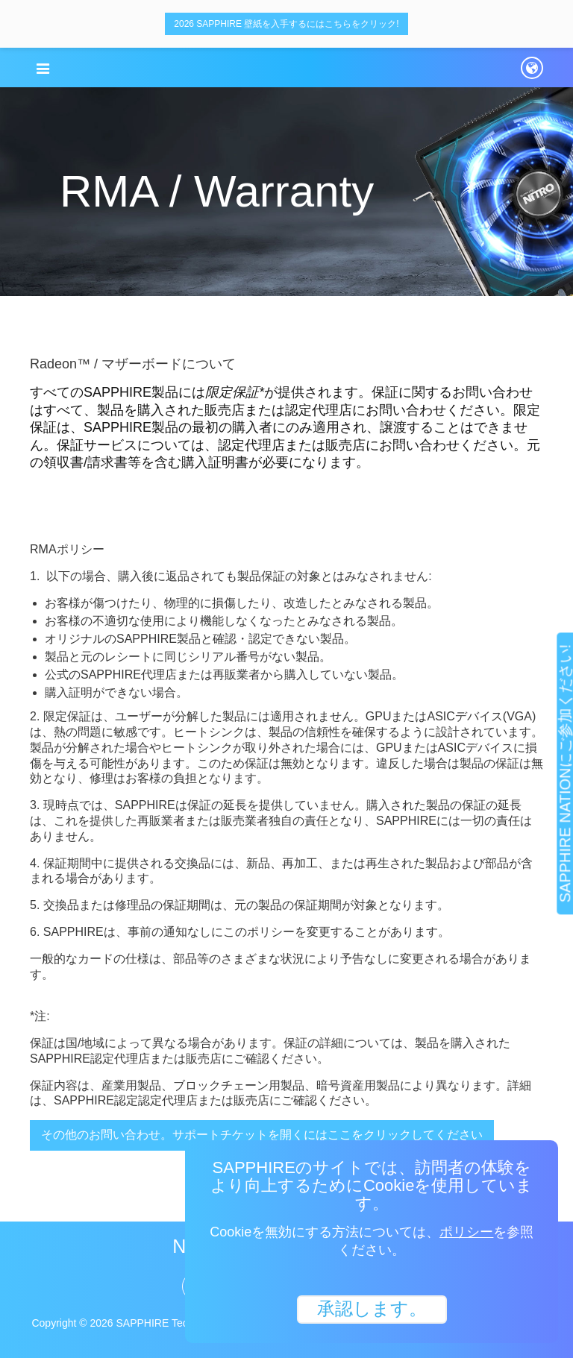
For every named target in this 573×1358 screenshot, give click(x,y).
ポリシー (466, 1232)
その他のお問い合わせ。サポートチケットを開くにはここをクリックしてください (262, 1134)
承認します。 (372, 1308)
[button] (43, 68)
